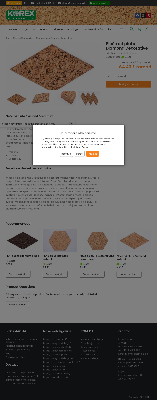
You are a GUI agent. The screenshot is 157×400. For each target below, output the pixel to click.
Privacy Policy (81, 147)
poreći (79, 153)
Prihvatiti (92, 153)
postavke (66, 153)
